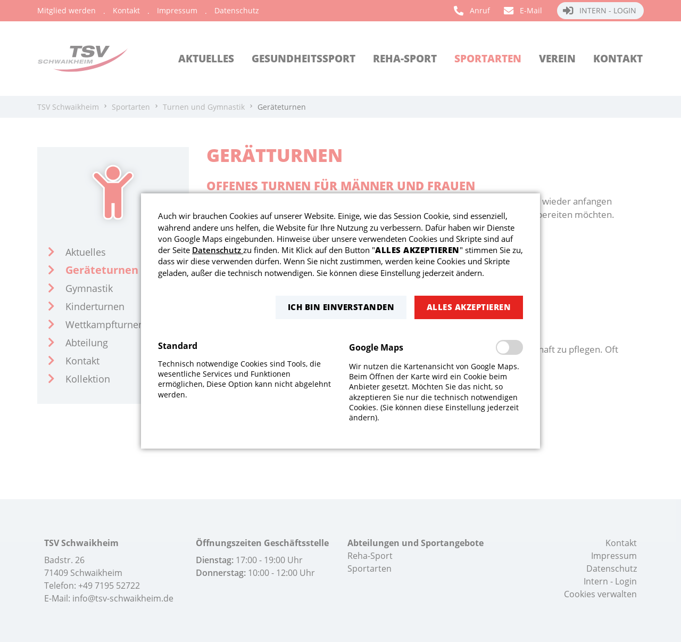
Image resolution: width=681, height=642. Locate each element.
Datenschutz (217, 250)
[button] (341, 307)
